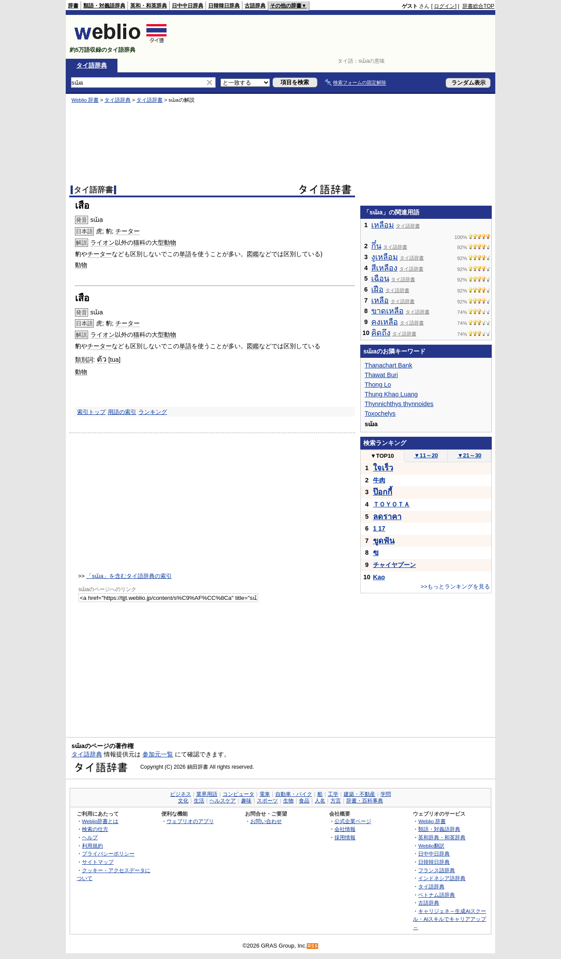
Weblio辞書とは (100, 821)
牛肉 (379, 480)
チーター (127, 231)
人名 (320, 800)
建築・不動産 (359, 794)
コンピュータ (238, 794)
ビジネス (180, 794)
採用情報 (344, 837)
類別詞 (84, 359)
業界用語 (206, 794)
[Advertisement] (334, 37)
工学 (333, 794)
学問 (385, 794)
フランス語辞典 (436, 870)
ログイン (444, 6)
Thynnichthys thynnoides (399, 403)
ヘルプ (90, 837)
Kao (379, 577)
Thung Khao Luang (391, 394)
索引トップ (91, 412)
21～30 (470, 455)
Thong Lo (378, 384)
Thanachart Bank (388, 365)
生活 (199, 800)
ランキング (152, 412)
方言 (335, 800)
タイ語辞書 (149, 100)
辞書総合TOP (478, 6)
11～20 (426, 455)
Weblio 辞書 (85, 100)
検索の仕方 (95, 829)
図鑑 (253, 253)
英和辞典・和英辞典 (441, 837)
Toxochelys (380, 413)
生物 (288, 800)
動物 (170, 242)
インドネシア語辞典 (441, 878)
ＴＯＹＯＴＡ (391, 504)
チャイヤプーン (394, 564)
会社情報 (344, 829)
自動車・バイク (293, 794)
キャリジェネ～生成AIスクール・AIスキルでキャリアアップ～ (449, 919)
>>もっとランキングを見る (455, 586)
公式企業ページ (352, 821)
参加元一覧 (157, 754)
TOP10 (382, 456)
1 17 (379, 528)
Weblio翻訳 (431, 845)
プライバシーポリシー (108, 853)
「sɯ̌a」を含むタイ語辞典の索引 (129, 576)
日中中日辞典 (187, 5)
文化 (183, 800)
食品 (304, 800)
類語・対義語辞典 (104, 5)
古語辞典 (255, 5)
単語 (185, 253)
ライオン (102, 242)
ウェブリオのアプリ (190, 821)
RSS (313, 946)
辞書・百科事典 (364, 800)
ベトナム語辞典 (436, 895)
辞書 (73, 5)
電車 (264, 794)
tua (114, 359)
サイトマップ (98, 862)
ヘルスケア (222, 800)
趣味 (246, 800)
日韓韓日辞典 (224, 5)
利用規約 (92, 845)
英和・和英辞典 (148, 5)
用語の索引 (122, 412)
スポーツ (267, 800)
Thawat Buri (381, 374)
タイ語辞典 (91, 65)
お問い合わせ (266, 821)
